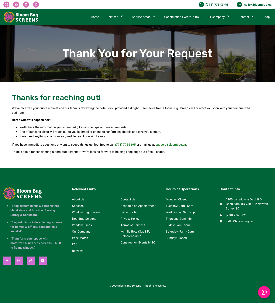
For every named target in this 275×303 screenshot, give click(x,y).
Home (95, 17)
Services (115, 17)
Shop (266, 17)
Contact (247, 17)
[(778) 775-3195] (201, 4)
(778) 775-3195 (217, 4)
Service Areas (144, 17)
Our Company (218, 17)
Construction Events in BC (181, 17)
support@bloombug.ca (171, 144)
